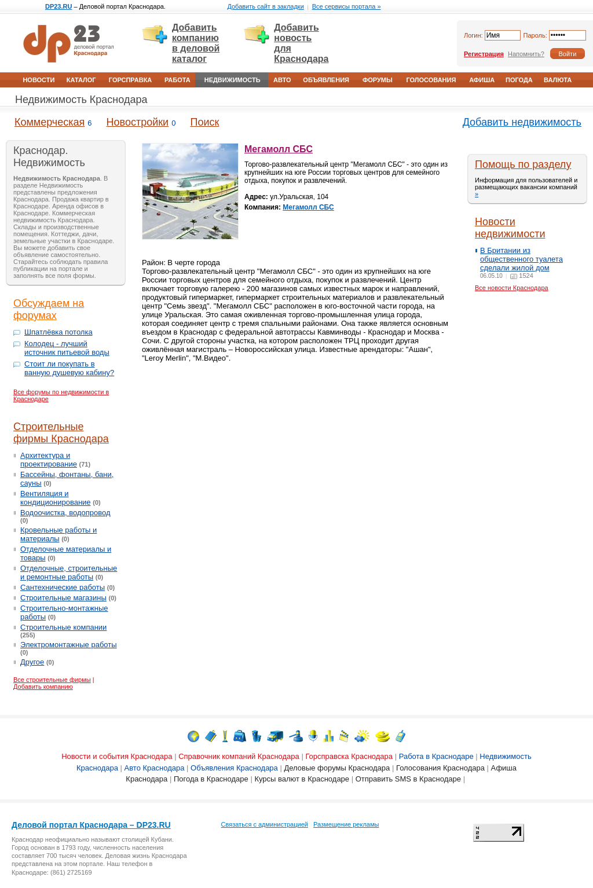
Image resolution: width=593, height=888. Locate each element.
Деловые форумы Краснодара (337, 768)
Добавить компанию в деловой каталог (195, 43)
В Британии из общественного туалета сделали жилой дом (521, 259)
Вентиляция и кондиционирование (55, 498)
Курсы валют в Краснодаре (301, 779)
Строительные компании (63, 627)
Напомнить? (526, 53)
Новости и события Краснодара (116, 756)
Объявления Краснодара (234, 768)
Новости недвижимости (510, 228)
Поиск (204, 122)
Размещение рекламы (346, 824)
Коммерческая (49, 122)
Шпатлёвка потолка (58, 332)
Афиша (482, 79)
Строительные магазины (63, 597)
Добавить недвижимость (522, 122)
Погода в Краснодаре (211, 779)
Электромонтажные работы (68, 644)
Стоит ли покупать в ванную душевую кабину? (69, 368)
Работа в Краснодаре (436, 756)
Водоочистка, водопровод (65, 512)
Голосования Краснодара (440, 768)
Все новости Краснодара (511, 287)
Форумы (378, 79)
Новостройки (138, 122)
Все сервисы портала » (346, 6)
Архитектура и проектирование (48, 459)
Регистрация (484, 53)
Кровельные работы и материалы (58, 534)
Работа (177, 79)
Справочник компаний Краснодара (238, 756)
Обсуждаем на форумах (48, 309)
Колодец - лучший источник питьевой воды (66, 348)
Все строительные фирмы (52, 679)
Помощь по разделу (523, 164)
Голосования (431, 79)
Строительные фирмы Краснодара (61, 433)
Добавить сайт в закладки (265, 6)
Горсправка (130, 79)
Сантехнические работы (62, 587)
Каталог (81, 79)
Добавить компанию (43, 686)
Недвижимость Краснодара (81, 99)
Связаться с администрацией (264, 824)
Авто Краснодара (155, 768)
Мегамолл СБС (278, 149)
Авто (282, 79)
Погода (519, 79)
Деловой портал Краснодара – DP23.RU (91, 825)
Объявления (326, 79)
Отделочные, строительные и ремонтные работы (68, 572)
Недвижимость (232, 79)
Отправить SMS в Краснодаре (408, 779)
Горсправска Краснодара (349, 756)
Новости (38, 79)
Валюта (558, 79)
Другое (32, 662)
